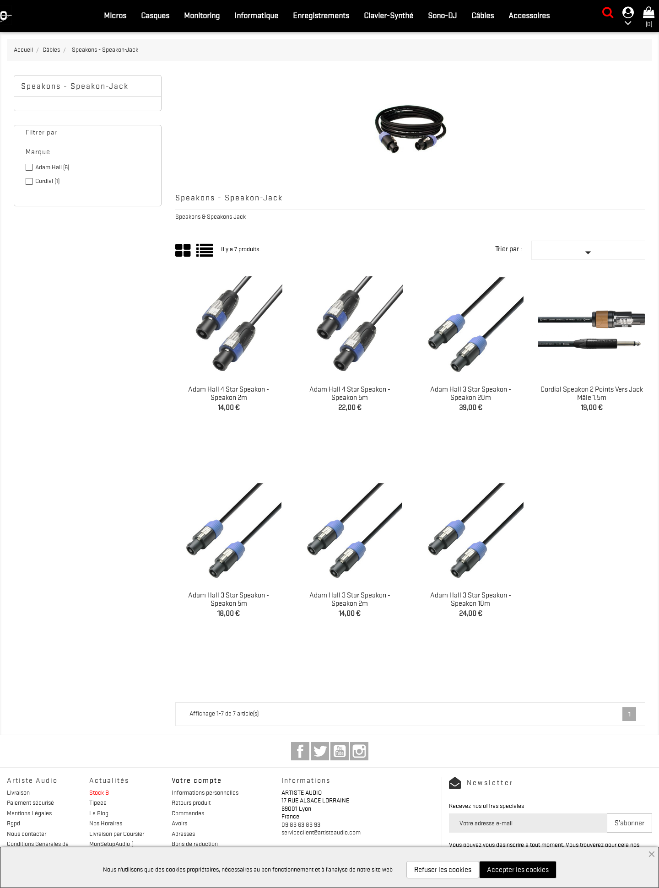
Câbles (482, 15)
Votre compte (197, 780)
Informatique (256, 15)
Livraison (18, 792)
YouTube (339, 751)
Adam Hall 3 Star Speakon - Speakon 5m (228, 599)
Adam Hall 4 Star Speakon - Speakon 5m (349, 393)
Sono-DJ (442, 15)
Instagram (359, 751)
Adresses (183, 833)
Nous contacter (26, 833)
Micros (115, 15)
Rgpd (13, 823)
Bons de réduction (195, 843)
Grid (183, 251)
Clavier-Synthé (388, 15)
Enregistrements (321, 15)
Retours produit (191, 802)
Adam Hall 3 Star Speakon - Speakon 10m (470, 599)
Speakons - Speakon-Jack (75, 86)
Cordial (47, 180)
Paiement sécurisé (30, 802)
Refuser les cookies (442, 870)
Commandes (188, 813)
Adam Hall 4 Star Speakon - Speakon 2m (228, 393)
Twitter (320, 751)
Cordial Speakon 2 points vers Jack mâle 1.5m (591, 393)
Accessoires (529, 15)
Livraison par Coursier (116, 833)
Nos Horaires (105, 823)
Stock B (99, 792)
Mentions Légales (29, 813)
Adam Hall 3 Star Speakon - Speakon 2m (349, 599)
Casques (155, 15)
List (205, 254)
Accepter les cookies (518, 870)
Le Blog (98, 813)
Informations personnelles (205, 792)
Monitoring (202, 15)
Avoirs (179, 823)
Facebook (300, 751)
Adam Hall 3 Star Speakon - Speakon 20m (470, 393)
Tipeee (98, 802)
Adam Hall (52, 167)
